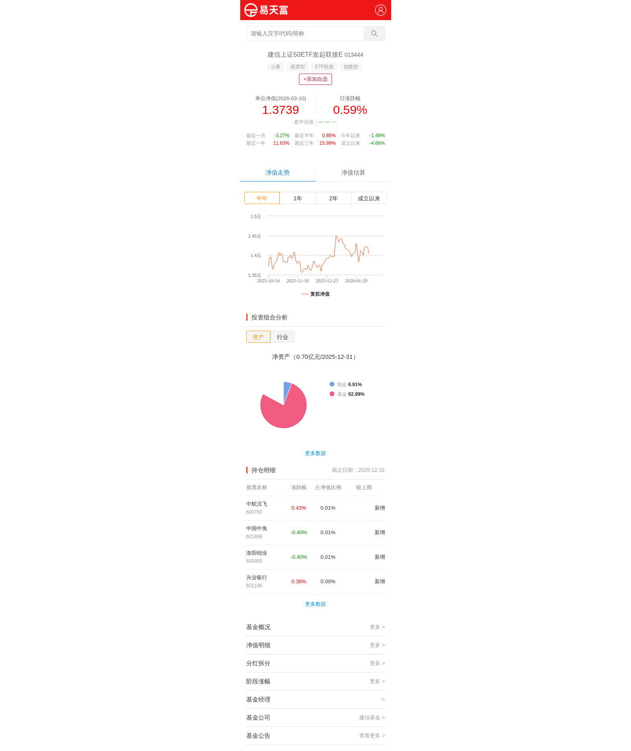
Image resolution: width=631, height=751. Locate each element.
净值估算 (353, 172)
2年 (333, 198)
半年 (262, 198)
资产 (258, 337)
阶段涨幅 (315, 681)
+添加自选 (315, 79)
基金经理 (315, 699)
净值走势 (278, 172)
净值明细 (315, 645)
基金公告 (315, 736)
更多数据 (315, 453)
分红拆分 (315, 663)
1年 (297, 198)
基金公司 (315, 717)
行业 (282, 337)
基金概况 (315, 627)
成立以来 (369, 198)
